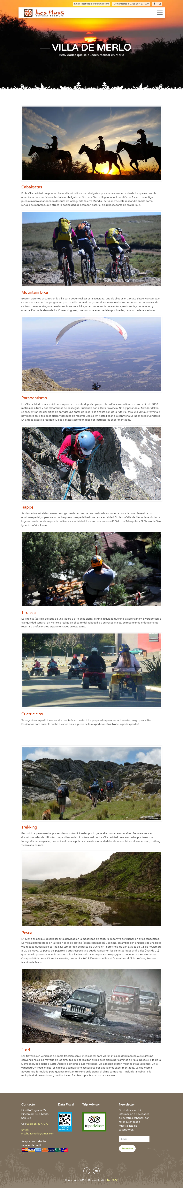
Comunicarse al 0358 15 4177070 (131, 4)
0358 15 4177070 (38, 1123)
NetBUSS (112, 1180)
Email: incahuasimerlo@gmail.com (91, 4)
